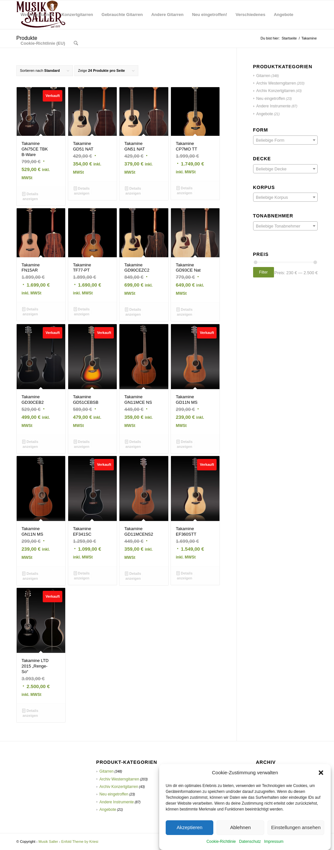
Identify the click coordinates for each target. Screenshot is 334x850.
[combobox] (285, 140)
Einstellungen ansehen (296, 838)
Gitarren (263, 75)
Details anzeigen (30, 196)
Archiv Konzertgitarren (275, 90)
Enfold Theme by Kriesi (80, 841)
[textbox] (285, 140)
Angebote (264, 114)
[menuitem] (36, 14)
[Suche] (75, 43)
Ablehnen (240, 838)
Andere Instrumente (273, 106)
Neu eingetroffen (270, 98)
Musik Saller (48, 841)
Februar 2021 (268, 771)
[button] (321, 783)
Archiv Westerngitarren (276, 83)
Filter (263, 272)
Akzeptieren (189, 838)
